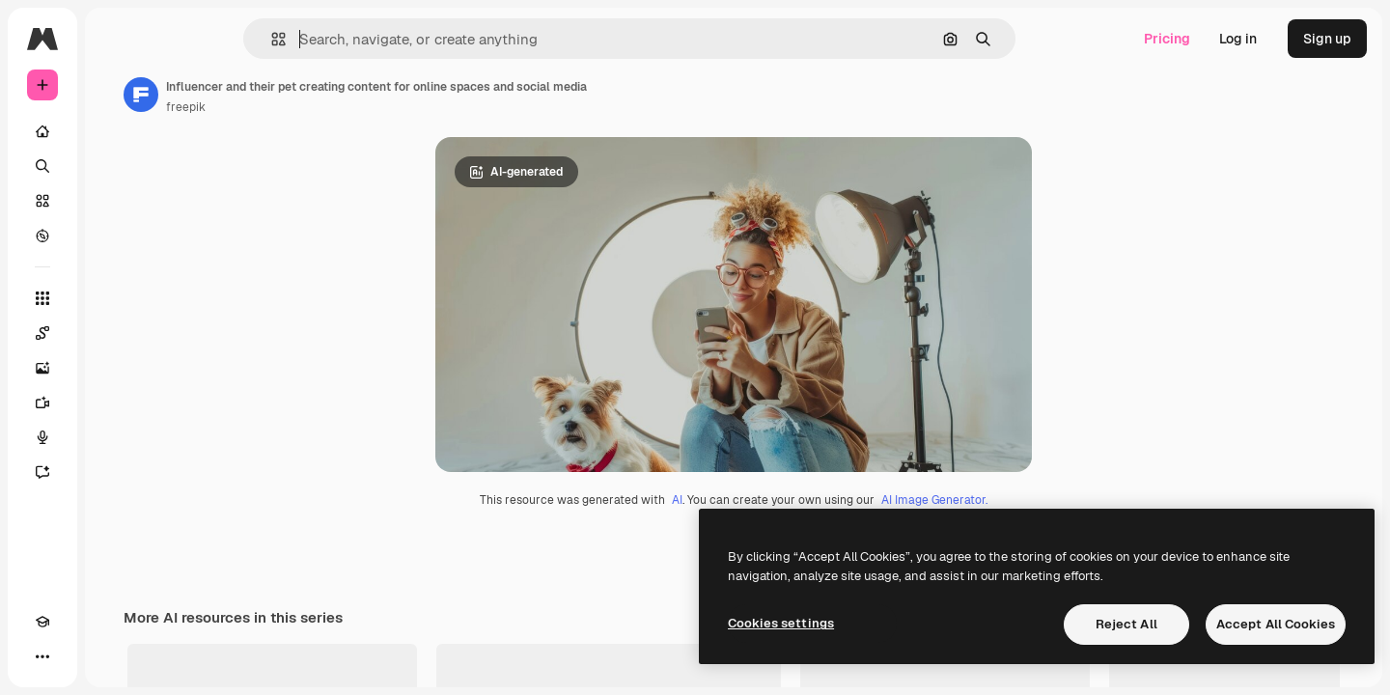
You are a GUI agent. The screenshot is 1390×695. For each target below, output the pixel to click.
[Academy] (42, 656)
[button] (344, 39)
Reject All (1126, 624)
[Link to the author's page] (287, 94)
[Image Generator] (116, 367)
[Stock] (116, 200)
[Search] (116, 166)
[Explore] (116, 235)
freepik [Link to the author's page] (332, 107)
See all (1322, 676)
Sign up (1327, 38)
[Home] (116, 131)
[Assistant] (116, 472)
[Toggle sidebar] (189, 38)
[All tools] (116, 298)
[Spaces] (116, 333)
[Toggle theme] (77, 656)
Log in (1238, 38)
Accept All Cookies (1275, 624)
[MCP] (112, 656)
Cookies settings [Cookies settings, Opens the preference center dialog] (781, 623)
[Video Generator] (116, 402)
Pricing (1167, 38)
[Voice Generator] (116, 437)
